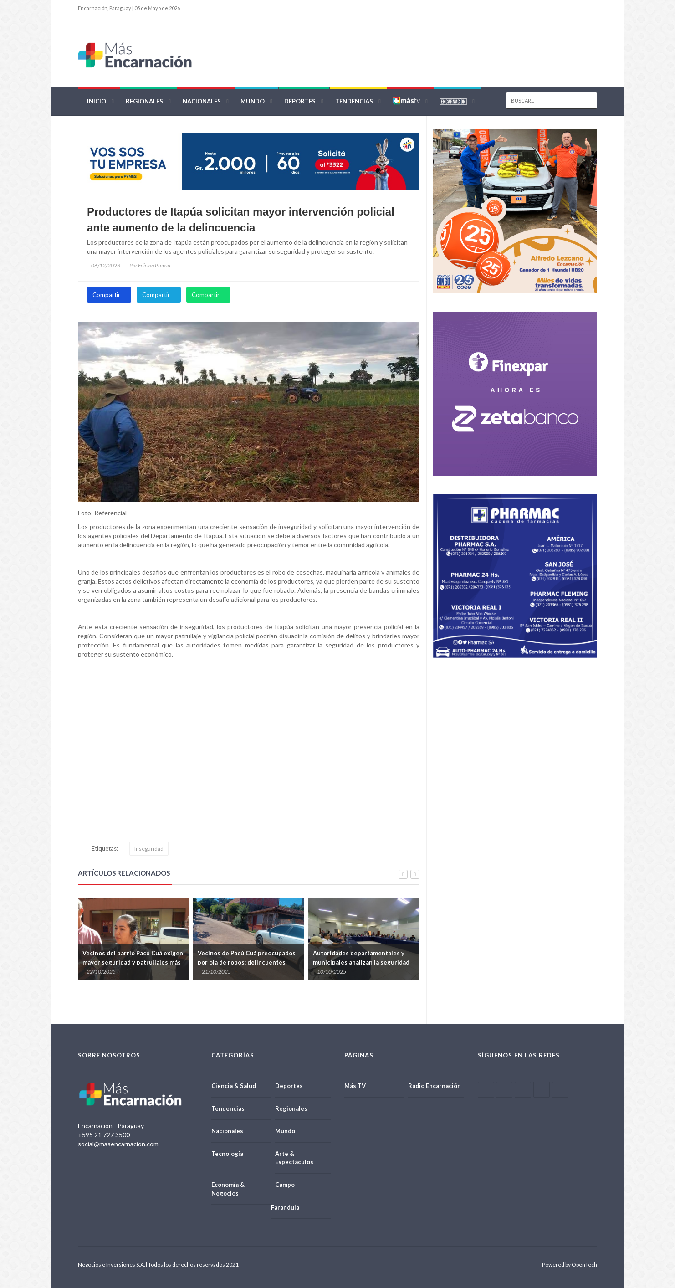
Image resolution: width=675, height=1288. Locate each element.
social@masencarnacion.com (118, 1144)
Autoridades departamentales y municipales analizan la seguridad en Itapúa (361, 962)
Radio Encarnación (434, 1086)
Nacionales (202, 101)
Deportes (300, 101)
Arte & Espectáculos (294, 1158)
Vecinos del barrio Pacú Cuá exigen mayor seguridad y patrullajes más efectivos (132, 962)
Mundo (252, 101)
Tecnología (227, 1153)
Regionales (144, 101)
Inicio (96, 101)
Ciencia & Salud (233, 1086)
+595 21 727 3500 (104, 1135)
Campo (285, 1185)
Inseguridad (149, 849)
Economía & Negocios (228, 1189)
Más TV (355, 1086)
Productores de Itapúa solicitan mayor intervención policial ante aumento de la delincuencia (240, 220)
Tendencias (354, 101)
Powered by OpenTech (569, 1265)
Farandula (285, 1207)
